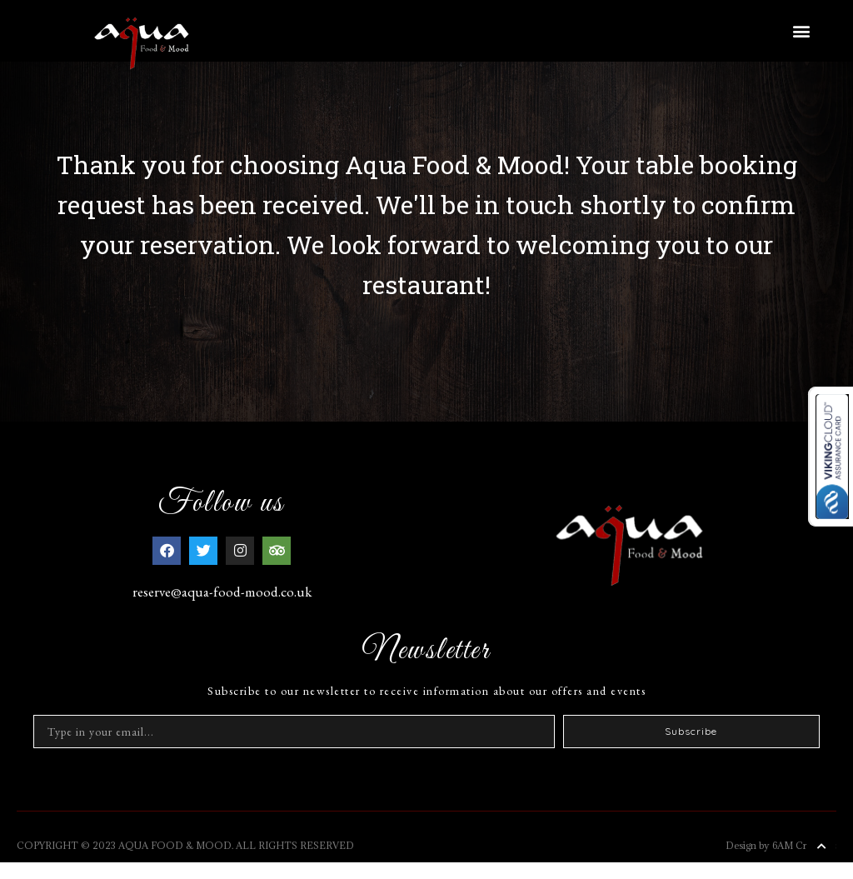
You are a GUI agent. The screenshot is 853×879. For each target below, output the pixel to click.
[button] (802, 30)
